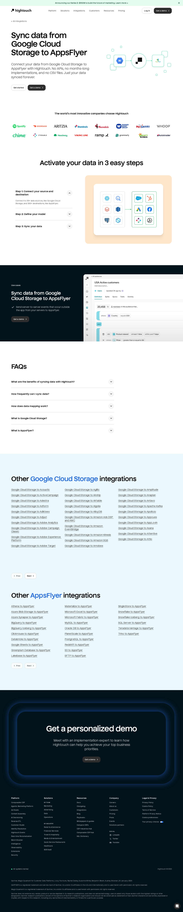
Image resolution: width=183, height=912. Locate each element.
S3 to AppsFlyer (74, 650)
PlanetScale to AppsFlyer (79, 633)
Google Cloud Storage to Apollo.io (137, 511)
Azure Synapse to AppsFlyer (27, 617)
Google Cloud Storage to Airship (83, 495)
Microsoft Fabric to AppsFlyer (82, 617)
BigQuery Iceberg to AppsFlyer (28, 628)
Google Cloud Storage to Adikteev (30, 511)
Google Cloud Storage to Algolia (82, 506)
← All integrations (19, 21)
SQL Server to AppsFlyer (132, 622)
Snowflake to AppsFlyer (131, 611)
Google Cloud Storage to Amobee (84, 545)
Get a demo (163, 10)
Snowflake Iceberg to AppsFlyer (136, 617)
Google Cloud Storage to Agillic (82, 489)
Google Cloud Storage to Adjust (29, 517)
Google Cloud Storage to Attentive (137, 533)
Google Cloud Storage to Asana (136, 528)
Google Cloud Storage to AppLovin (137, 522)
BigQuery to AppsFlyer (24, 622)
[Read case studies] (91, 131)
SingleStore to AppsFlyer (132, 606)
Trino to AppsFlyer (128, 633)
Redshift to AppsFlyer (77, 644)
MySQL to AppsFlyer (76, 622)
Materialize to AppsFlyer (78, 606)
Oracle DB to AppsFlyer (78, 628)
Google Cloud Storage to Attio (135, 539)
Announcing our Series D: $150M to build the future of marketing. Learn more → (91, 3)
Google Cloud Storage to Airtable (83, 500)
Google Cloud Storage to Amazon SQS (86, 540)
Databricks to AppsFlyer (24, 639)
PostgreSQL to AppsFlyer (79, 639)
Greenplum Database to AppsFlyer (30, 650)
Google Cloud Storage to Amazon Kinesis (88, 534)
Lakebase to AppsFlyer (24, 655)
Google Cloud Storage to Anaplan (137, 495)
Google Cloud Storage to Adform (30, 506)
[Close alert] (179, 3)
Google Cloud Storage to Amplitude (138, 489)
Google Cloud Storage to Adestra (30, 500)
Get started (19, 88)
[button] (177, 906)
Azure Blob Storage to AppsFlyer (29, 611)
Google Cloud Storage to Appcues (137, 517)
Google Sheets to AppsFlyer (27, 644)
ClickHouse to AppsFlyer (25, 633)
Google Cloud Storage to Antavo (136, 500)
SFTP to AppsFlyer (75, 655)
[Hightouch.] (21, 11)
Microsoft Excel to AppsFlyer (81, 611)
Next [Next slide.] (31, 576)
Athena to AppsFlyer (22, 606)
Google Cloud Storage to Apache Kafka (140, 506)
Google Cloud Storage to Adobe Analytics (34, 522)
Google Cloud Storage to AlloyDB (83, 511)
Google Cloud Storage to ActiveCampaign (34, 495)
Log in (147, 11)
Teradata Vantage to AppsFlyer (136, 628)
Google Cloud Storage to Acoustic (30, 489)
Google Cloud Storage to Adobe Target (33, 545)
